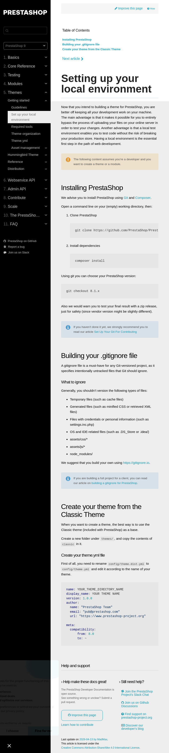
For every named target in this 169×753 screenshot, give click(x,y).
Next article (72, 59)
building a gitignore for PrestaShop (114, 483)
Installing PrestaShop (77, 39)
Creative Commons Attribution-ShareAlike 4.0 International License (100, 747)
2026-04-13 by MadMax (93, 739)
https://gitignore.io (136, 463)
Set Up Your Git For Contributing (115, 331)
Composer (143, 197)
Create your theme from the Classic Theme (91, 49)
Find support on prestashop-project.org (136, 715)
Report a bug (14, 246)
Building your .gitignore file (80, 44)
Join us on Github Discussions (135, 704)
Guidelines (19, 107)
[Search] (25, 30)
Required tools (22, 126)
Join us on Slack (16, 252)
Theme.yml (19, 140)
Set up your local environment (23, 116)
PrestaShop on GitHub (20, 241)
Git (126, 197)
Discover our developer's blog (132, 726)
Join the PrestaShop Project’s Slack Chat (137, 692)
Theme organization (25, 133)
